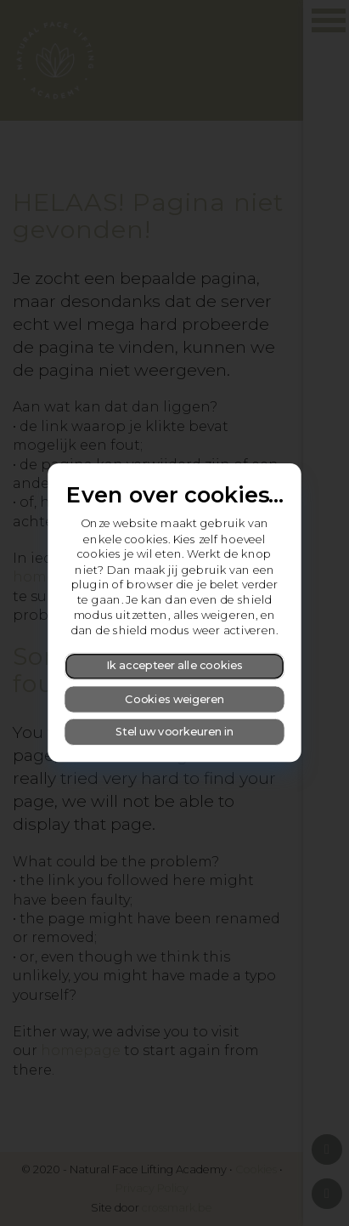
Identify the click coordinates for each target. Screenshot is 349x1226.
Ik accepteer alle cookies (174, 666)
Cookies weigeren (174, 699)
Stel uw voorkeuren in (174, 731)
